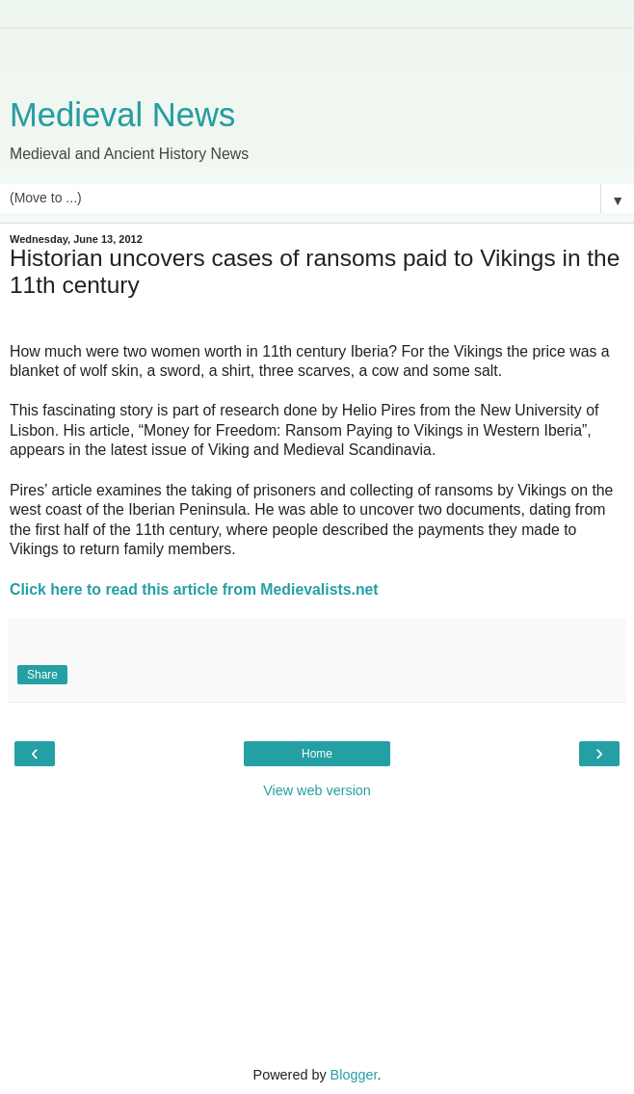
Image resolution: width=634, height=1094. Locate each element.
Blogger (354, 1074)
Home (317, 753)
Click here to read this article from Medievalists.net (194, 589)
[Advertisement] (317, 53)
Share (42, 674)
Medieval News (122, 114)
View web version (317, 790)
